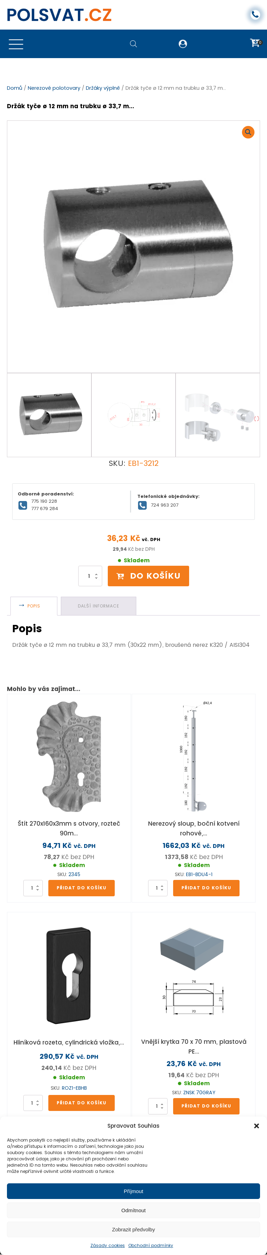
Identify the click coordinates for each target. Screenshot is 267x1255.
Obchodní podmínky (150, 1245)
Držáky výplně (103, 88)
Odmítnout (133, 1210)
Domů (14, 88)
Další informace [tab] (98, 606)
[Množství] (90, 576)
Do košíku (148, 575)
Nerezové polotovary (54, 88)
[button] (256, 1125)
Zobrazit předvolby (133, 1229)
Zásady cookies (107, 1245)
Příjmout (133, 1191)
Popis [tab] (33, 606)
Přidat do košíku (81, 888)
